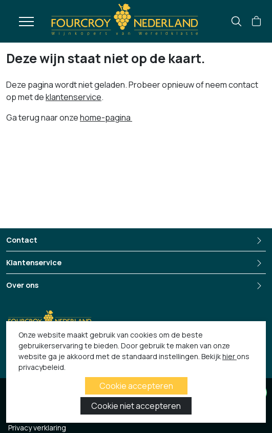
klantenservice (73, 97)
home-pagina (106, 117)
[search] (236, 21)
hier (229, 356)
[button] (256, 21)
